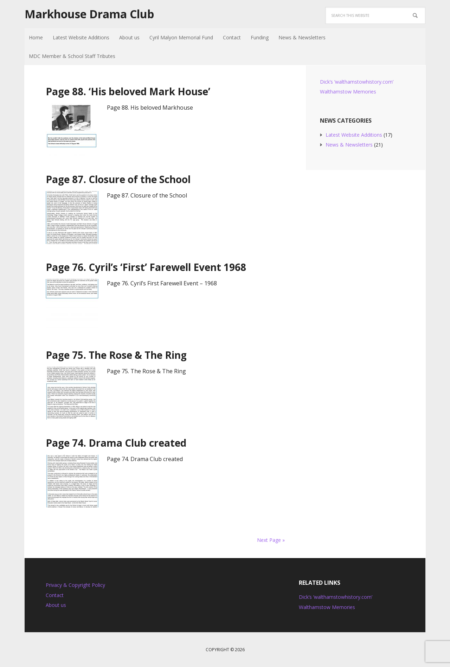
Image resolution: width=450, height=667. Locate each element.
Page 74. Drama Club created (116, 442)
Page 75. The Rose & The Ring (116, 355)
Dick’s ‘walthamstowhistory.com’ (356, 81)
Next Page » (271, 540)
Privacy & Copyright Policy (75, 585)
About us (56, 605)
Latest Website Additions (354, 134)
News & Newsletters (349, 144)
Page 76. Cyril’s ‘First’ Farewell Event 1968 (146, 267)
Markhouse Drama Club (89, 14)
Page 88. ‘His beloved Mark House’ (128, 91)
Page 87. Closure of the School (118, 179)
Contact (55, 595)
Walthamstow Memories (348, 91)
